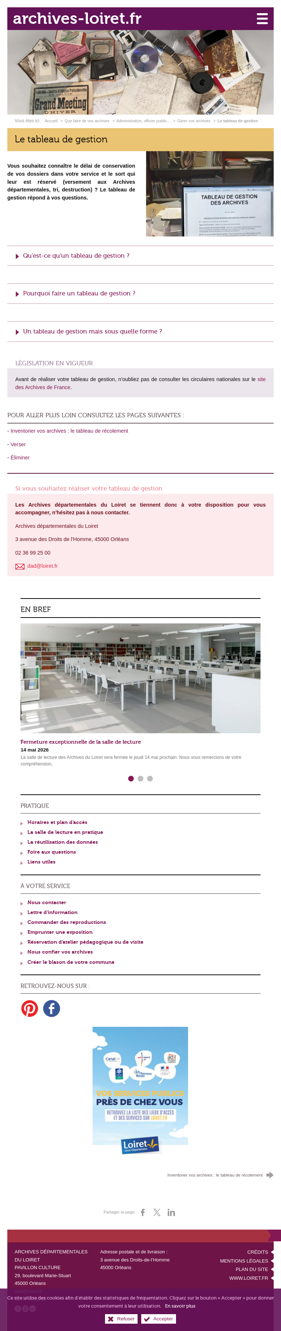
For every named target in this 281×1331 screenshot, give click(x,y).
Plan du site (252, 1269)
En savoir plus (180, 1309)
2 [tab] (140, 779)
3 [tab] (150, 779)
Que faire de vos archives (87, 121)
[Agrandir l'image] (210, 193)
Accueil (52, 121)
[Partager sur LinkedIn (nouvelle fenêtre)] (171, 1212)
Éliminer (20, 458)
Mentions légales (244, 1261)
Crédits (257, 1252)
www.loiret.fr (248, 1278)
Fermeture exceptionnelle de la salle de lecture (80, 742)
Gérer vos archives (194, 121)
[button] (140, 256)
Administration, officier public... (143, 121)
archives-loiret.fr (77, 18)
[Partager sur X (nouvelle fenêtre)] (157, 1212)
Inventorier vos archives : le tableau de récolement (69, 431)
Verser (18, 444)
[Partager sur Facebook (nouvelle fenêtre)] (142, 1212)
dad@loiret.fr (28, 1291)
